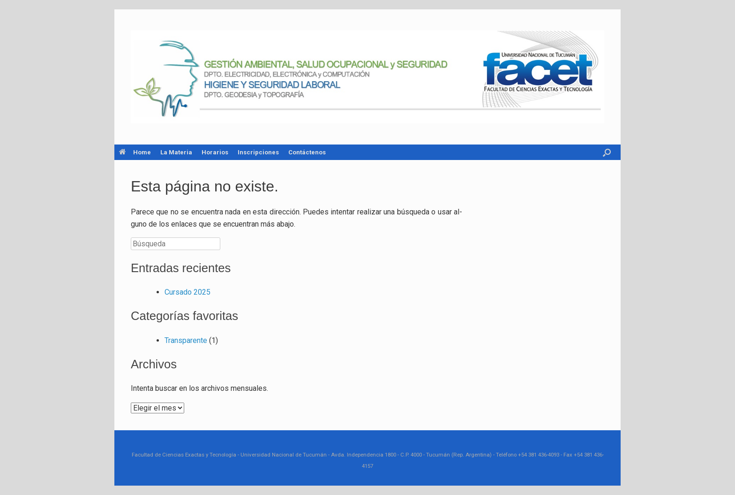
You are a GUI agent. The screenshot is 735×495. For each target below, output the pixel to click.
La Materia (176, 152)
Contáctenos (307, 152)
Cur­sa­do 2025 (187, 292)
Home (135, 152)
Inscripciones (258, 152)
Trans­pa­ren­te (186, 340)
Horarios (215, 152)
